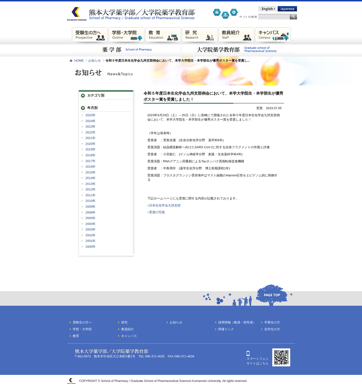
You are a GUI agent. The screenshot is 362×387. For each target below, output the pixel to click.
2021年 (91, 138)
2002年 (91, 235)
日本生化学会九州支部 (165, 205)
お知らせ (94, 60)
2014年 (91, 178)
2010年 (91, 201)
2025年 (91, 115)
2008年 (91, 212)
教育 (76, 336)
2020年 (91, 144)
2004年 (91, 224)
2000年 (91, 246)
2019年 (91, 149)
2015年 (91, 172)
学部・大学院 (82, 329)
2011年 (91, 195)
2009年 (91, 206)
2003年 (91, 229)
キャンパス (129, 336)
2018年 (91, 155)
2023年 (91, 126)
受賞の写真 (157, 212)
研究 (124, 322)
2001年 (91, 241)
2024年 (91, 121)
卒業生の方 (272, 322)
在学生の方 (272, 329)
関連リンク (226, 329)
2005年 (91, 218)
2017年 (91, 161)
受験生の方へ (82, 322)
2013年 (91, 184)
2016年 (91, 166)
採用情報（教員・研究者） (237, 322)
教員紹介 (127, 329)
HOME (79, 60)
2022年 (91, 132)
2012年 (91, 189)
